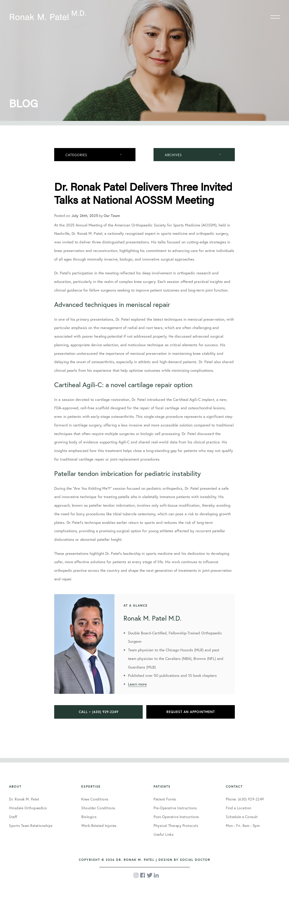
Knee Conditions (94, 799)
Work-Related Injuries (99, 825)
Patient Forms (165, 799)
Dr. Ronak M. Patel (24, 799)
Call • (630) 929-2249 (98, 712)
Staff (13, 816)
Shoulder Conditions (98, 807)
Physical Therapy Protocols (176, 825)
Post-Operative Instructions (176, 816)
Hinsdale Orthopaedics (28, 807)
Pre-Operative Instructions (175, 807)
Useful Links (163, 834)
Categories (76, 155)
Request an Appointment (190, 712)
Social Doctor (195, 860)
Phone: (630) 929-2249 (245, 799)
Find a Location (238, 807)
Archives (173, 155)
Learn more (137, 684)
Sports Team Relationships (31, 825)
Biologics (89, 816)
